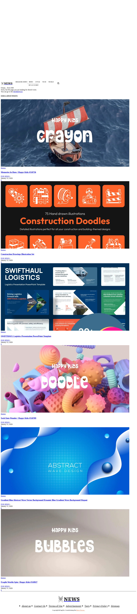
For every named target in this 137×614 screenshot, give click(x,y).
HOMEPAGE (18, 92)
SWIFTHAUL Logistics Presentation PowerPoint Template (26, 336)
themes (3, 168)
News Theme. (80, 610)
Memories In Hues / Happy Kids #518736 (18, 172)
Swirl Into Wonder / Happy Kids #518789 (18, 418)
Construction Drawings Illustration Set (17, 254)
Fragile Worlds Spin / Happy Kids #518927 (19, 582)
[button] (58, 83)
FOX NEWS (5, 176)
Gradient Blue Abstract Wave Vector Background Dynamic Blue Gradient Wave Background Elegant (44, 500)
